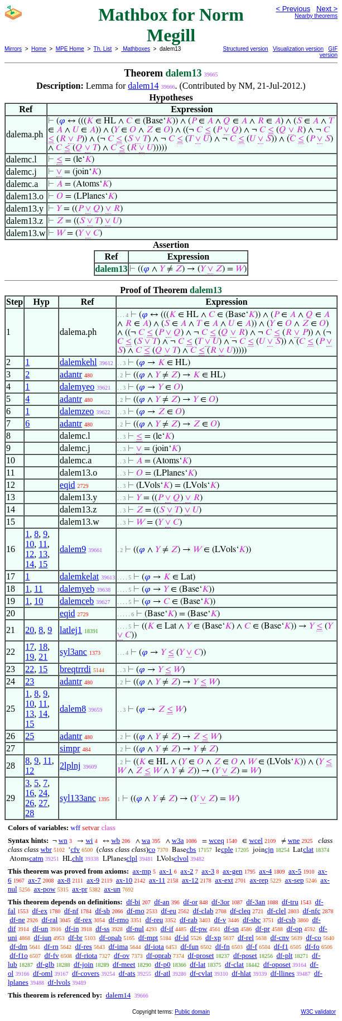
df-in (72, 928)
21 (42, 657)
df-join (83, 964)
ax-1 (166, 871)
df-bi (133, 902)
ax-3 (207, 871)
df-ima (118, 946)
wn (63, 840)
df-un (40, 928)
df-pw (199, 928)
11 (42, 544)
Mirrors (13, 49)
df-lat (197, 964)
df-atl (162, 973)
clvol (181, 858)
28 (29, 813)
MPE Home (70, 49)
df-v (220, 919)
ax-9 (92, 880)
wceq (216, 840)
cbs (191, 849)
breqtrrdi (75, 669)
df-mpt (148, 937)
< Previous (293, 8)
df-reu (154, 919)
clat (308, 849)
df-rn (51, 946)
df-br (75, 937)
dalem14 (143, 85)
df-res (83, 946)
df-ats (127, 973)
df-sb (102, 911)
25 (29, 736)
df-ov (121, 955)
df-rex (83, 919)
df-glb (45, 964)
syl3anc (73, 651)
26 (29, 803)
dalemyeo (77, 386)
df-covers (85, 973)
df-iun (42, 937)
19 (29, 657)
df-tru (290, 902)
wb (115, 840)
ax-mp (142, 871)
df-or (190, 902)
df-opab (110, 937)
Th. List (103, 49)
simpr (70, 748)
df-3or (220, 902)
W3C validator (318, 1012)
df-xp (213, 937)
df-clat (234, 964)
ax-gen (232, 871)
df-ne (17, 919)
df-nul (135, 928)
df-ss (102, 928)
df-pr (263, 928)
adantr (71, 374)
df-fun (189, 946)
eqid (67, 485)
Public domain (192, 1012)
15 (42, 564)
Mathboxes (135, 49)
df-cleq (240, 911)
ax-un (112, 889)
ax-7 (34, 880)
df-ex (39, 911)
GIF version (329, 52)
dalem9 (73, 549)
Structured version (245, 49)
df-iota (154, 946)
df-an (161, 902)
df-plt (284, 955)
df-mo (135, 911)
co (151, 849)
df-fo (312, 946)
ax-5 (294, 871)
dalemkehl (78, 362)
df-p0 (162, 964)
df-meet (124, 964)
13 (42, 554)
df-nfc (311, 911)
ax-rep (259, 880)
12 (29, 554)
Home (38, 49)
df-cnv (280, 937)
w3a (178, 840)
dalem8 (73, 708)
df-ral (49, 919)
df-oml (42, 973)
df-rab (189, 919)
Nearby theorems (316, 16)
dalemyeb (77, 588)
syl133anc (78, 798)
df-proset (200, 955)
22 (29, 669)
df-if (167, 928)
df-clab (203, 911)
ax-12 (190, 880)
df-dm (18, 946)
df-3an (255, 902)
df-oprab (158, 955)
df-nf (71, 911)
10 (29, 544)
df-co (313, 937)
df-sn (231, 928)
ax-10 (124, 880)
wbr (46, 849)
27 (42, 803)
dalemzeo (77, 411)
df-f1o (18, 955)
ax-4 (265, 871)
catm (36, 858)
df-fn (222, 946)
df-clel (276, 911)
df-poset (245, 955)
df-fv (52, 955)
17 (29, 646)
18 (42, 646)
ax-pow (44, 889)
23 (29, 681)
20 (29, 630)
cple (227, 849)
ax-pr (79, 889)
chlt (77, 858)
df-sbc (252, 919)
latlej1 (71, 630)
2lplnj (70, 765)
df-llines (283, 973)
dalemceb (77, 601)
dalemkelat (79, 576)
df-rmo (119, 919)
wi (89, 840)
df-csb (286, 919)
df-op (294, 928)
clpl (132, 858)
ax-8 (63, 880)
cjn (269, 849)
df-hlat (241, 973)
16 (29, 793)
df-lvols (59, 982)
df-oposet (277, 964)
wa (146, 840)
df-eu (168, 911)
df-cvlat (201, 973)
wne (294, 840)
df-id (182, 937)
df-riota (86, 955)
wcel (256, 840)
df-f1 (281, 946)
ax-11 (157, 880)
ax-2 (186, 871)
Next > (327, 8)
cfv (75, 849)
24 (42, 793)
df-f (251, 946)
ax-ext (224, 880)
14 (29, 564)
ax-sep (294, 880)
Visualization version (298, 49)
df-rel (246, 937)
